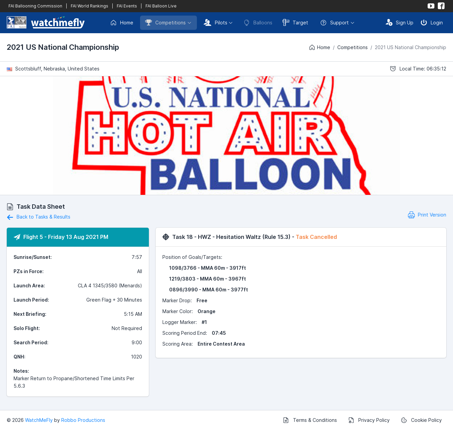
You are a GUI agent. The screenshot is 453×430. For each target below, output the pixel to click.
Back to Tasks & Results (38, 217)
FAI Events (127, 5)
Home (121, 22)
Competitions (165, 22)
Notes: (21, 371)
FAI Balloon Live (161, 5)
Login (432, 22)
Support (334, 22)
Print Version (427, 215)
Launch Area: (29, 285)
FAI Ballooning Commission (35, 5)
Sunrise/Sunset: (33, 257)
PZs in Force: (29, 271)
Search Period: (31, 342)
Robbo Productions (83, 420)
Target (295, 22)
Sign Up (399, 22)
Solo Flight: (27, 328)
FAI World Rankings (89, 5)
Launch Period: (31, 300)
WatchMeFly (39, 420)
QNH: (19, 357)
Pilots (215, 22)
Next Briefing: (30, 314)
